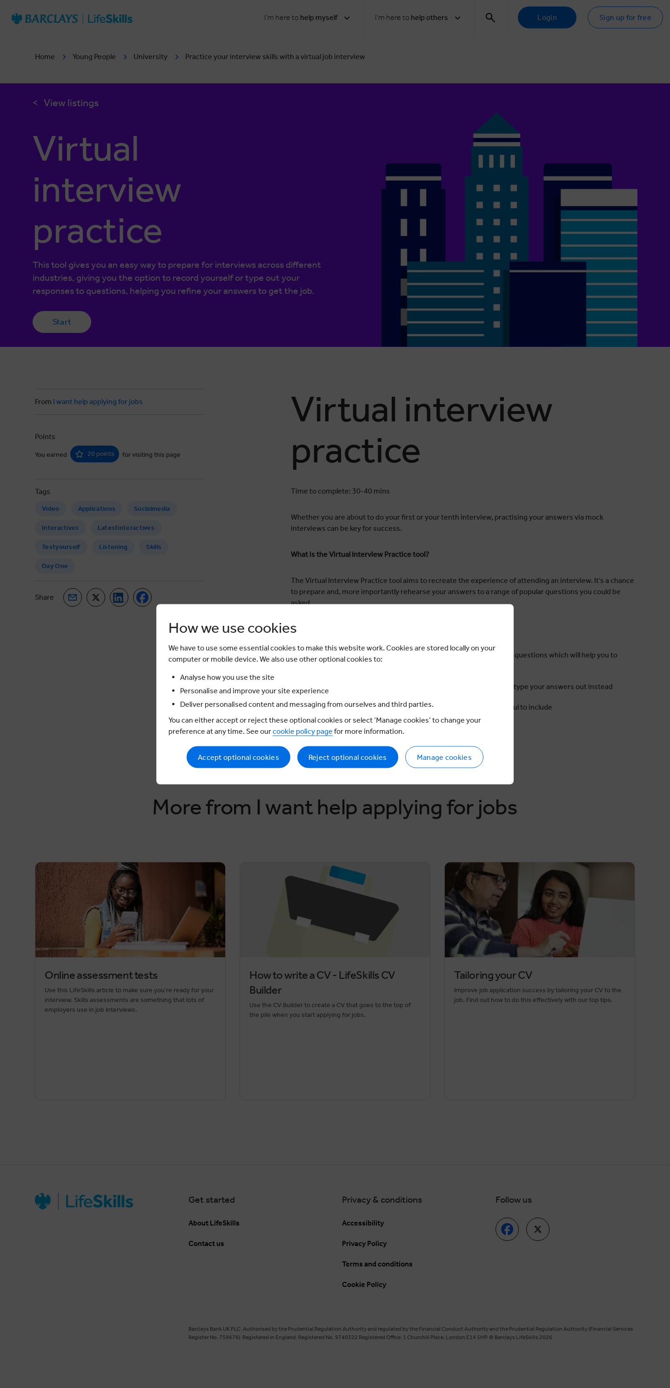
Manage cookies (444, 756)
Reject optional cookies (347, 756)
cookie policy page (303, 730)
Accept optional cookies (238, 756)
